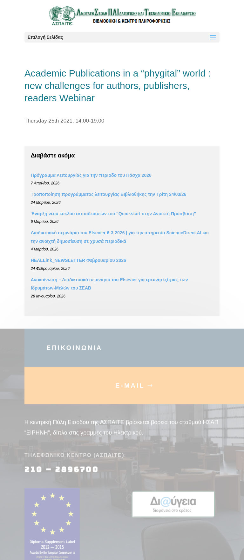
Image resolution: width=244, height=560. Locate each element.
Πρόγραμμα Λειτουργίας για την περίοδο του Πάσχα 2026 (91, 175)
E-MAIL (130, 388)
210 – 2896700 (63, 473)
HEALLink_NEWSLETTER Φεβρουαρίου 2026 (78, 260)
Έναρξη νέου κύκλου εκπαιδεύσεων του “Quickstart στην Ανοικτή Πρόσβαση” (113, 213)
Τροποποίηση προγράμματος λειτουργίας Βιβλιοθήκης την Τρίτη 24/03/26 (108, 194)
